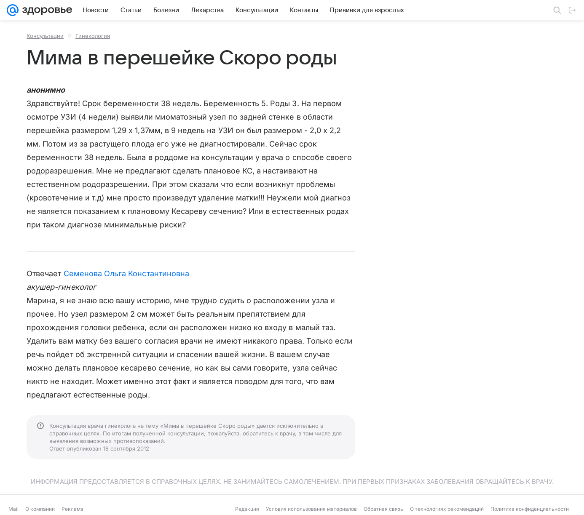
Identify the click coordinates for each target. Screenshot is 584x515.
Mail (13, 509)
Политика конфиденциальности (529, 509)
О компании (40, 509)
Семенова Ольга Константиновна (127, 273)
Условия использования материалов (311, 509)
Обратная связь (383, 509)
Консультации (45, 35)
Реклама (72, 509)
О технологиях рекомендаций (447, 509)
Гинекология (92, 35)
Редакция (247, 509)
